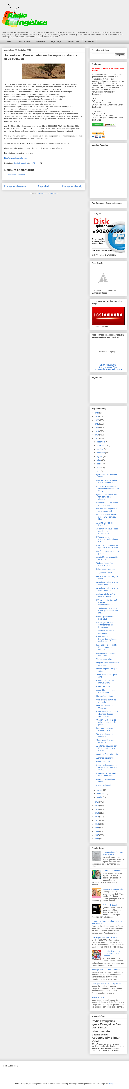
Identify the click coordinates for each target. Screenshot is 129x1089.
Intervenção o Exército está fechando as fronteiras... (105, 624)
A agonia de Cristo (104, 573)
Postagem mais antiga (72, 186)
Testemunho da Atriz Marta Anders (104, 564)
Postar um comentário (16, 175)
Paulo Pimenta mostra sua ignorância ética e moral (107, 546)
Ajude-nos (40, 41)
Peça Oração (56, 41)
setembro (101, 453)
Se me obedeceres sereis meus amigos (107, 504)
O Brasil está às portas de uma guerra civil (107, 510)
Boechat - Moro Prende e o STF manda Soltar (106, 481)
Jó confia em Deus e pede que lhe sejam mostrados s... (107, 531)
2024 (97, 413)
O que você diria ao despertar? (104, 741)
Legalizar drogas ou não (113, 889)
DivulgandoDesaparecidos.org (108, 369)
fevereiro (101, 794)
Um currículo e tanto (104, 696)
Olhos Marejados (103, 761)
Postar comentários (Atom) (47, 193)
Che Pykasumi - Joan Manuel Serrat (105, 681)
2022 (97, 420)
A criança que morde (105, 758)
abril (99, 471)
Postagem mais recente (15, 186)
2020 (97, 427)
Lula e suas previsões (105, 569)
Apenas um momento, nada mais (105, 654)
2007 (97, 835)
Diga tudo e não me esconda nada (104, 729)
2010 (97, 824)
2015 (97, 806)
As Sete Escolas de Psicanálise (104, 524)
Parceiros (89, 41)
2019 (97, 431)
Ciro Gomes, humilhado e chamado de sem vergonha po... (107, 714)
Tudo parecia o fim (104, 659)
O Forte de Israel (110, 905)
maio (99, 467)
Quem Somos (24, 41)
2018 (97, 435)
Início (9, 41)
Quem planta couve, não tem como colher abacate (106, 496)
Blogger (111, 1084)
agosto (100, 456)
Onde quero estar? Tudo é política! (106, 983)
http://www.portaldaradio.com (15, 158)
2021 (97, 424)
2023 (97, 416)
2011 (97, 820)
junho (99, 464)
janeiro (100, 797)
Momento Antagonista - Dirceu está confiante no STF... (107, 488)
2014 (97, 809)
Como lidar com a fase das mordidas (105, 691)
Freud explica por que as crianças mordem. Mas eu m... (106, 767)
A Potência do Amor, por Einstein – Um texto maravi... (106, 748)
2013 (97, 813)
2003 (97, 839)
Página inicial (44, 186)
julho (99, 460)
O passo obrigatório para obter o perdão (113, 853)
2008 (97, 831)
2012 (97, 817)
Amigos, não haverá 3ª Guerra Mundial (105, 595)
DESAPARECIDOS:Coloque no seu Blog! (108, 366)
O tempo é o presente (112, 871)
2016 (97, 802)
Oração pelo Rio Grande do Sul (105, 937)
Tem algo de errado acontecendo (104, 735)
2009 (97, 828)
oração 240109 (98, 997)
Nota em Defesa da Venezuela (104, 707)
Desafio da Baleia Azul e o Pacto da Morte (107, 583)
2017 (97, 438)
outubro (100, 449)
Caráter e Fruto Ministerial (107, 754)
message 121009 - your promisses (106, 970)
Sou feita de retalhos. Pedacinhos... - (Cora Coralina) (112, 953)
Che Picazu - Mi (103, 686)
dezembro (101, 442)
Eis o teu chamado (104, 785)
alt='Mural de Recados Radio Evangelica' (108, 172)
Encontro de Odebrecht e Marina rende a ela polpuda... (106, 647)
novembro (101, 445)
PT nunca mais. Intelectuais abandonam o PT (107, 539)
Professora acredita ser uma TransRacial (106, 774)
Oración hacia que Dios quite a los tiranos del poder (106, 722)
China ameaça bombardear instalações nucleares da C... (107, 639)
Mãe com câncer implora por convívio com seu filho (106, 517)
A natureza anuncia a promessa (105, 632)
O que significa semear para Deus (106, 618)
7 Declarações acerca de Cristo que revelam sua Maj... (107, 610)
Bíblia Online (73, 41)
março (100, 790)
